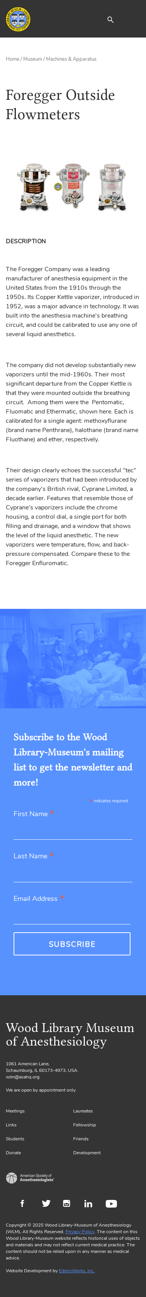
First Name (34, 814)
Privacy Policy (79, 1232)
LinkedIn (91, 1204)
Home (12, 59)
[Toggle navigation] (134, 19)
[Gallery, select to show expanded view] (73, 187)
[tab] (27, 241)
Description (26, 241)
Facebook (27, 1204)
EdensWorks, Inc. (77, 1271)
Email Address (39, 899)
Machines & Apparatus (71, 59)
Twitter (48, 1204)
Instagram (70, 1204)
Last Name (34, 856)
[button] (110, 19)
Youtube (112, 1204)
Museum (32, 59)
